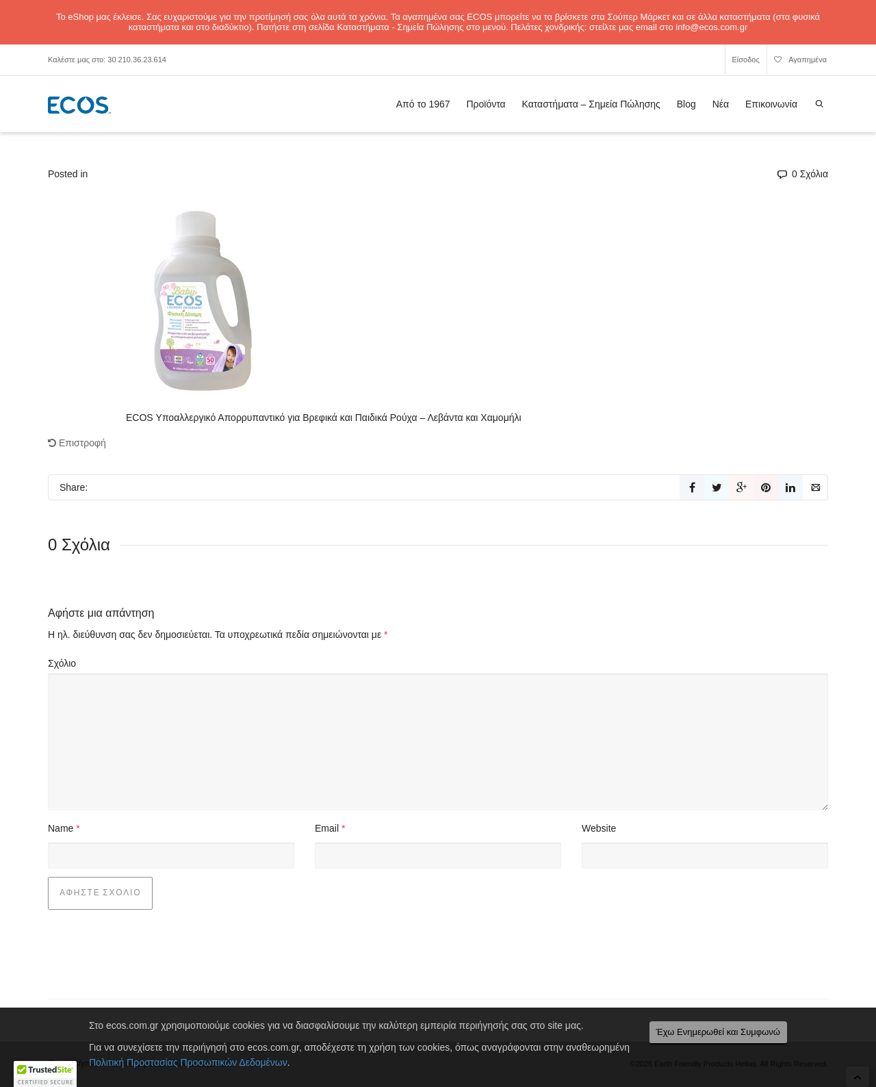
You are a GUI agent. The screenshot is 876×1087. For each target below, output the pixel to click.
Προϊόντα (485, 104)
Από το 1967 (423, 104)
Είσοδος (746, 59)
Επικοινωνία (771, 104)
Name (60, 828)
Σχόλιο (62, 663)
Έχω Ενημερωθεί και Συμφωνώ (718, 1032)
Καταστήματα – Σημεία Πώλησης (591, 104)
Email (327, 828)
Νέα (720, 104)
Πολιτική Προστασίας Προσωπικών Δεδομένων (188, 1062)
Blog (686, 104)
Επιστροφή (77, 442)
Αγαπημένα (800, 61)
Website (599, 828)
